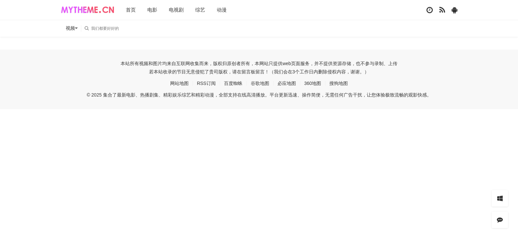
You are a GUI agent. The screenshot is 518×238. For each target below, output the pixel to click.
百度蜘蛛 (233, 83)
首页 (131, 10)
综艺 (200, 10)
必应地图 (287, 83)
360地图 (312, 83)
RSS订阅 (206, 83)
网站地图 (179, 83)
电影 (152, 10)
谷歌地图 (260, 83)
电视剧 (176, 10)
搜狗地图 (338, 83)
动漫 (222, 10)
